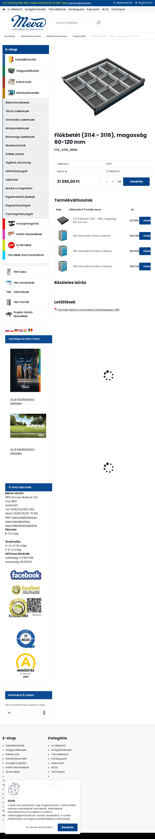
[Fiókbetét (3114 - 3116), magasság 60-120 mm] (103, 87)
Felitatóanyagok (16, 171)
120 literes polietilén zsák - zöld (127, 472)
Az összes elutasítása (39, 827)
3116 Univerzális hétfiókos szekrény (92, 266)
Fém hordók (17, 302)
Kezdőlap (10, 36)
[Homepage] (4, 9)
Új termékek (19, 245)
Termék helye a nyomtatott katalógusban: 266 (86, 310)
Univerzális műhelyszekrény (75, 381)
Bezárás (67, 827)
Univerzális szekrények (20, 119)
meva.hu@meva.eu (79, 3)
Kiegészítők (79, 36)
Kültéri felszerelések (25, 234)
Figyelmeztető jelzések (20, 197)
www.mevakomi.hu (17, 521)
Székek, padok (15, 154)
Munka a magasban (19, 188)
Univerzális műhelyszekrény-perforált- (125, 382)
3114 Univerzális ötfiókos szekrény (92, 235)
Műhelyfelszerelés (31, 36)
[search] (98, 24)
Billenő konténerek (17, 102)
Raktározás (19, 82)
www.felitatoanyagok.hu (21, 525)
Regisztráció (145, 2)
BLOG (105, 9)
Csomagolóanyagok (19, 214)
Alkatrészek (17, 292)
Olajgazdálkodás (23, 71)
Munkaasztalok (16, 145)
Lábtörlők (12, 179)
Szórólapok (118, 9)
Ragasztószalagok (18, 205)
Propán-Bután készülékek (19, 314)
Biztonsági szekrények (20, 137)
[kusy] (106, 182)
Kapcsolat (93, 9)
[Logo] (26, 22)
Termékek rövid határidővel (26, 255)
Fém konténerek (19, 282)
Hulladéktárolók (22, 59)
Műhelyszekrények (57, 36)
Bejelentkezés (125, 2)
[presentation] (56, 372)
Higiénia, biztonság (18, 162)
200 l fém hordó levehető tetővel (78, 472)
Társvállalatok (57, 9)
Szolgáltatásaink (35, 9)
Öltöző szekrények (17, 111)
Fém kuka (15, 271)
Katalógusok (76, 9)
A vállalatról (15, 9)
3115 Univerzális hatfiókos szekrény (92, 251)
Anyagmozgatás (23, 224)
